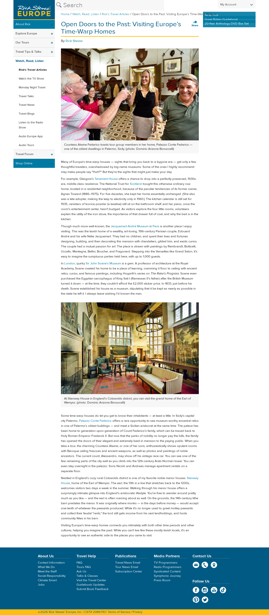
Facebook (196, 590)
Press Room (162, 580)
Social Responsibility (52, 576)
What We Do (46, 567)
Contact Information (51, 563)
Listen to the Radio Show (31, 125)
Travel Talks (26, 96)
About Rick (23, 24)
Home (65, 14)
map (214, 564)
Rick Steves (74, 41)
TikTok (223, 590)
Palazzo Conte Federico (95, 421)
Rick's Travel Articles (115, 14)
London (69, 263)
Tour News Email (126, 567)
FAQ (79, 563)
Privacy (137, 612)
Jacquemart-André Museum (130, 226)
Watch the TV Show (31, 79)
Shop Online (24, 163)
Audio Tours (26, 145)
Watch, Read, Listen (85, 14)
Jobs (41, 585)
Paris (156, 226)
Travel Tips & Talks (28, 52)
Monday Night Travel (32, 87)
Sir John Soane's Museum (103, 263)
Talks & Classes (87, 576)
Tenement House (106, 179)
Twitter (205, 599)
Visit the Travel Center (91, 580)
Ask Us (81, 571)
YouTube (214, 590)
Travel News (27, 105)
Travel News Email (127, 563)
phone (205, 564)
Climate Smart (47, 580)
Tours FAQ (83, 567)
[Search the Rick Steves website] (109, 5)
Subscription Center (128, 571)
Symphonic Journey (167, 576)
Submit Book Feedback (92, 589)
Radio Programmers (167, 567)
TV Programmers (165, 563)
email (196, 564)
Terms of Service (119, 612)
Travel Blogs (27, 114)
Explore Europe (26, 33)
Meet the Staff (47, 571)
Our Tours (22, 42)
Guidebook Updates (90, 585)
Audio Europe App (31, 136)
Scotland (136, 184)
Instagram (205, 590)
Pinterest (196, 599)
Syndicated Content (167, 571)
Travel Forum (24, 154)
